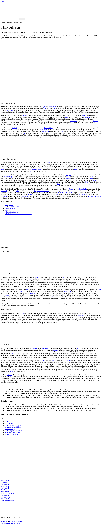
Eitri (56, 194)
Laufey (21, 291)
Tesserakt (88, 117)
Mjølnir (68, 178)
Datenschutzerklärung (16, 521)
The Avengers (9, 423)
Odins (44, 360)
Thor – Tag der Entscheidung (14, 430)
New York (73, 121)
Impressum (4, 521)
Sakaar (91, 178)
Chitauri (95, 121)
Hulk (94, 180)
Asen (58, 184)
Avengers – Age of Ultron (13, 427)
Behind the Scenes (11, 212)
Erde (53, 108)
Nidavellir (30, 194)
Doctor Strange (8, 176)
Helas (53, 360)
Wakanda (4, 196)
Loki (75, 110)
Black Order (83, 189)
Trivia (7, 210)
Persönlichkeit (10, 208)
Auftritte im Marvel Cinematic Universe (18, 214)
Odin (45, 108)
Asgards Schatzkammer (41, 191)
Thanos (71, 189)
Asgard (43, 106)
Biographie (9, 205)
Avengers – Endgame (11, 434)
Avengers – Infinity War (12, 432)
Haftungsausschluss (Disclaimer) (11, 523)
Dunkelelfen (43, 129)
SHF (2, 1)
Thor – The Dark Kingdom (13, 425)
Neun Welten (48, 128)
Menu (2, 21)
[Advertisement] (51, 54)
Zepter (48, 162)
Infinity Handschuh (94, 196)
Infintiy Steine (36, 170)
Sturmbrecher (82, 194)
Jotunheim (52, 106)
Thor (6, 421)
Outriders (25, 196)
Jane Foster (10, 110)
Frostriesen (6, 295)
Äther (61, 131)
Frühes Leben (14, 206)
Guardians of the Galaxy (65, 192)
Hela (92, 176)
